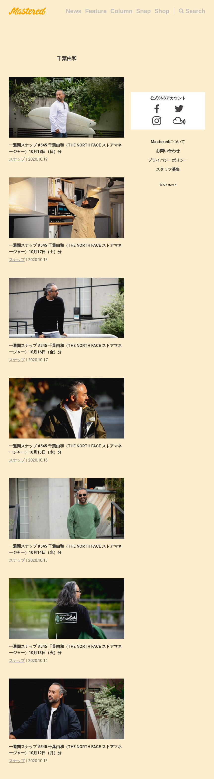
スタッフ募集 (168, 169)
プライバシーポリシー (168, 160)
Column (121, 11)
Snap (143, 11)
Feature (96, 11)
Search (195, 11)
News (74, 11)
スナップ (17, 159)
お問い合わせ (168, 150)
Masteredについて (168, 141)
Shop (161, 11)
